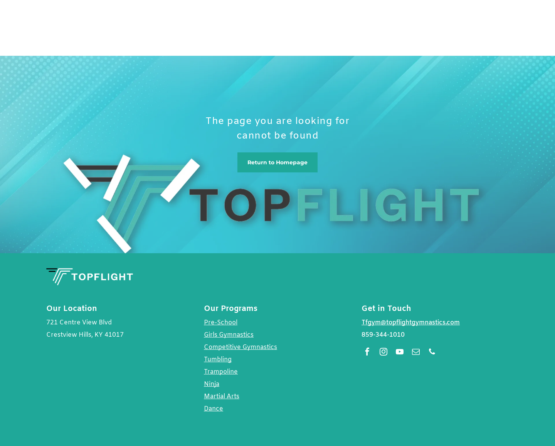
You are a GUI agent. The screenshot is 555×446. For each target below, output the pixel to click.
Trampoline (221, 372)
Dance (213, 409)
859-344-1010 (383, 335)
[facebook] (367, 352)
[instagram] (383, 352)
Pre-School (220, 323)
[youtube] (399, 352)
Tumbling (218, 360)
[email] (416, 352)
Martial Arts (221, 397)
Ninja (211, 384)
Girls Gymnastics (229, 335)
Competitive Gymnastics (240, 347)
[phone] (432, 352)
